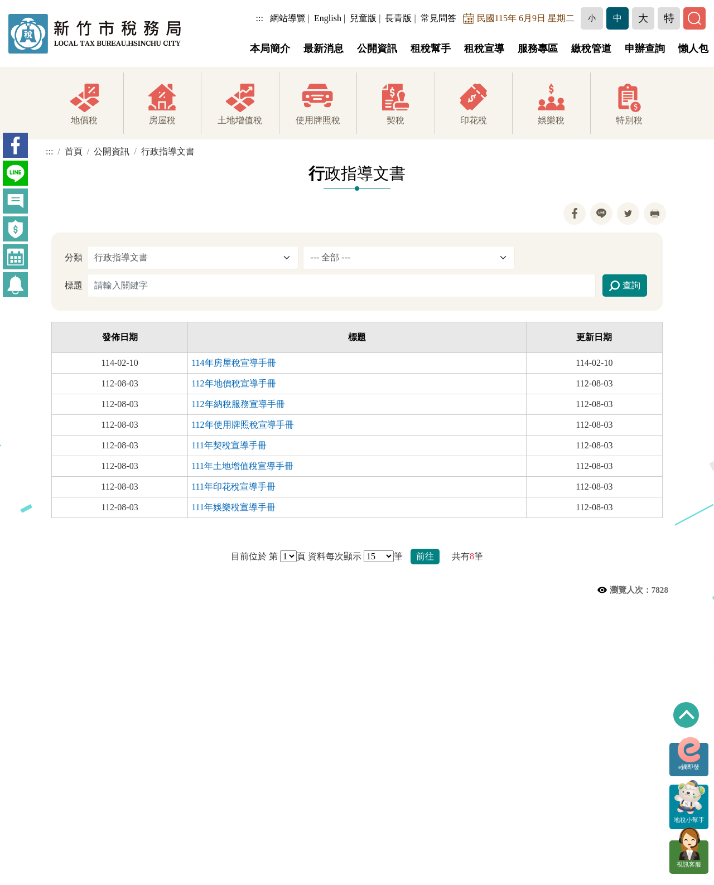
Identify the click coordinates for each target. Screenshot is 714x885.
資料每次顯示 (334, 556)
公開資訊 (377, 48)
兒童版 (363, 18)
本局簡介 (270, 48)
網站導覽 (288, 18)
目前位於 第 (254, 556)
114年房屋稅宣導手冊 (233, 362)
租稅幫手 (431, 48)
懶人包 (693, 48)
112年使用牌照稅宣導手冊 (242, 424)
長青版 (398, 18)
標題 (74, 285)
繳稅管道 (591, 48)
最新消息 (323, 48)
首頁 (74, 152)
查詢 (624, 286)
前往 (425, 556)
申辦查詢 (645, 48)
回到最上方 (686, 715)
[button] (592, 18)
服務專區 (538, 48)
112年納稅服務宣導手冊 (237, 404)
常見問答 (438, 18)
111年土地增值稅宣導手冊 (242, 466)
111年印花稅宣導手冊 (233, 486)
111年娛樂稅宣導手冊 (233, 507)
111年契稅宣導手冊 (229, 445)
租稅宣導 (484, 48)
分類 (74, 257)
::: (259, 18)
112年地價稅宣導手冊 (233, 383)
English (327, 18)
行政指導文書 (168, 152)
